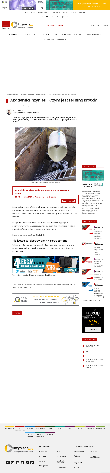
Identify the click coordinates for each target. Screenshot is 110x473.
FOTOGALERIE (47, 35)
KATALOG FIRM (49, 40)
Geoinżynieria (40, 428)
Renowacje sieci (48, 284)
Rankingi (36, 35)
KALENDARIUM (66, 35)
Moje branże (95, 25)
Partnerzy (65, 12)
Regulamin (56, 12)
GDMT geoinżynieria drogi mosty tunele (26, 113)
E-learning (20, 284)
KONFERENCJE (79, 35)
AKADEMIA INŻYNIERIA (94, 35)
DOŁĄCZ (93, 329)
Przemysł (50, 434)
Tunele (70, 428)
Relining (72, 284)
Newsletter (82, 12)
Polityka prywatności (44, 12)
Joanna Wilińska (18, 111)
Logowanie (104, 25)
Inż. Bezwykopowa (55, 25)
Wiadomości (14, 34)
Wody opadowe (30, 435)
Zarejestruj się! (68, 201)
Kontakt (33, 12)
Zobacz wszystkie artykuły (91, 300)
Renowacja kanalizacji (61, 284)
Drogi (50, 428)
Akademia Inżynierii (24, 287)
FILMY (56, 35)
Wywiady (27, 35)
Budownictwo (100, 428)
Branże (6, 25)
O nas (26, 12)
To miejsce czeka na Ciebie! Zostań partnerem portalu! (91, 5)
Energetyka (90, 428)
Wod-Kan (30, 428)
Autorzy (73, 12)
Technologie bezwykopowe (33, 284)
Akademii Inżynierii (27, 248)
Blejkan (14, 287)
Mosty (60, 428)
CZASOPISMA (61, 40)
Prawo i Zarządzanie (40, 435)
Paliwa (80, 428)
